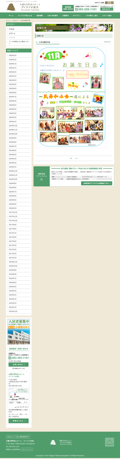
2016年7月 (13, 278)
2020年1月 (13, 121)
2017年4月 (13, 245)
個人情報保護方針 (22, 437)
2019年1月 (13, 167)
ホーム (11, 15)
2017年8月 (13, 229)
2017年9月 (13, 225)
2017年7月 (13, 233)
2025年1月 (13, 76)
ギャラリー (77, 15)
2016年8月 (13, 274)
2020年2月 (13, 117)
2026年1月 (13, 64)
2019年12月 (13, 125)
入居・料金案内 (52, 15)
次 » (76, 158)
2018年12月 (13, 171)
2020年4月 (13, 109)
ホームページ (27, 449)
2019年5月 (13, 154)
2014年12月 (13, 311)
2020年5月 (13, 105)
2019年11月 (13, 130)
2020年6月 (13, 101)
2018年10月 (13, 179)
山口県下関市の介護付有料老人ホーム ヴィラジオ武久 (25, 7)
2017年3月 (13, 249)
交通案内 (65, 15)
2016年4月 (13, 291)
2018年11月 (13, 175)
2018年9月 (13, 183)
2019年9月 (13, 138)
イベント (12, 37)
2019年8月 (13, 142)
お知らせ (15, 20)
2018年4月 (13, 204)
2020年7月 (13, 97)
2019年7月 (13, 146)
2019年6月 (13, 150)
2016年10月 (13, 266)
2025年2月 (13, 72)
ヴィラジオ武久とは (25, 15)
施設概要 (39, 15)
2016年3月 (13, 295)
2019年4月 (13, 159)
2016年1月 (13, 299)
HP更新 (11, 29)
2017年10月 (13, 220)
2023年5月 (13, 84)
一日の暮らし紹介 (91, 15)
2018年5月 (13, 200)
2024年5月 (13, 80)
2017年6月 (13, 237)
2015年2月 (13, 303)
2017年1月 (13, 258)
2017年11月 (13, 216)
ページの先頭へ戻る (109, 442)
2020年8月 (13, 92)
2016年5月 (13, 287)
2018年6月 (13, 196)
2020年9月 (13, 88)
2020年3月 (13, 113)
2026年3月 (13, 55)
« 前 (70, 158)
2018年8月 (13, 187)
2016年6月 (13, 282)
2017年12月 (13, 212)
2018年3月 (13, 208)
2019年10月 (13, 134)
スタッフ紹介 (107, 15)
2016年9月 (13, 270)
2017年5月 (13, 241)
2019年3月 (13, 163)
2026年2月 (13, 60)
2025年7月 (13, 68)
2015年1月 (13, 307)
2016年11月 (13, 262)
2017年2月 (13, 253)
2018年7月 (13, 192)
